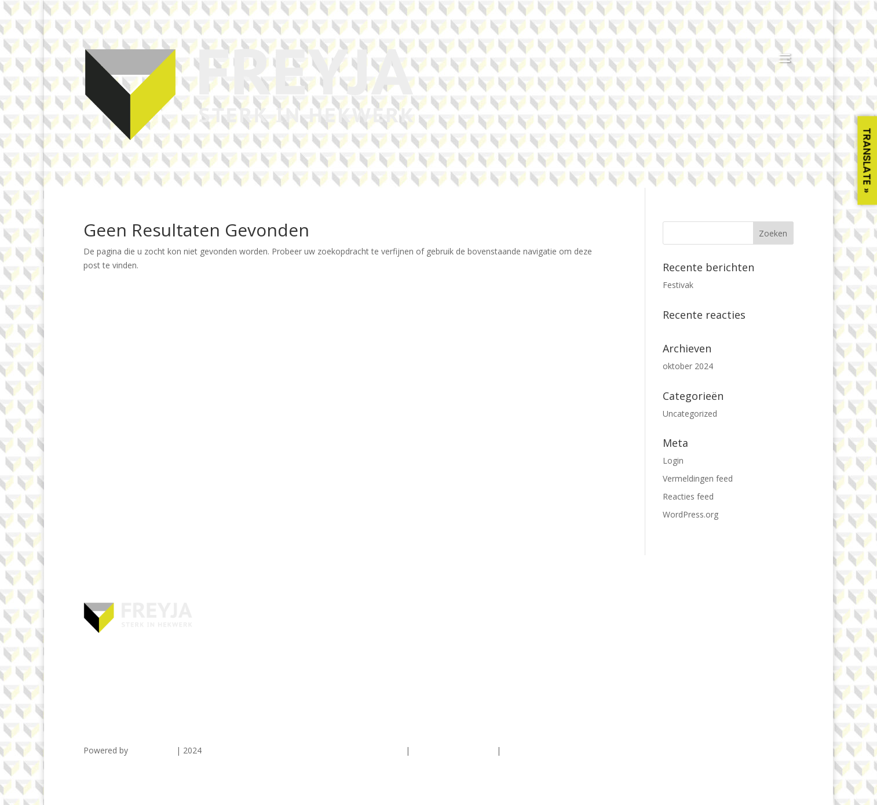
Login (673, 460)
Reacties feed (688, 496)
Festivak (678, 284)
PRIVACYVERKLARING (453, 750)
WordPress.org (690, 514)
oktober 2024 (688, 365)
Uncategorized (690, 413)
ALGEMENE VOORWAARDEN (348, 750)
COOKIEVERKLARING (543, 750)
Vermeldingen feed (698, 478)
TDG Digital (152, 750)
